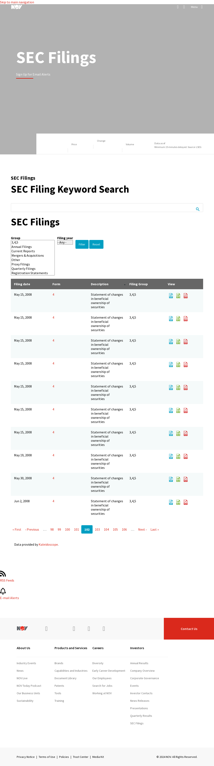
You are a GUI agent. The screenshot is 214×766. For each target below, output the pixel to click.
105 (115, 529)
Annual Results (139, 663)
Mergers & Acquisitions (29, 255)
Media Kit (98, 757)
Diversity (97, 663)
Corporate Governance (144, 678)
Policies (64, 757)
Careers (97, 648)
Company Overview (142, 671)
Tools (58, 693)
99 (59, 529)
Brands (59, 663)
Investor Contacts (141, 693)
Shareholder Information (145, 731)
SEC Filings (137, 723)
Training (59, 701)
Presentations (139, 708)
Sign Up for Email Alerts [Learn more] (33, 74)
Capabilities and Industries (71, 671)
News (20, 671)
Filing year (65, 238)
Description (99, 284)
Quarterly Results (141, 716)
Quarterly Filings (29, 268)
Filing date (22, 284)
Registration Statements (29, 273)
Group (15, 238)
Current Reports (29, 251)
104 (106, 529)
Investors (137, 648)
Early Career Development (108, 671)
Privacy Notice (26, 757)
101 (76, 529)
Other (29, 260)
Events (134, 686)
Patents (59, 686)
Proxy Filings (29, 264)
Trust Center (80, 757)
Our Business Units (28, 693)
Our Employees (102, 678)
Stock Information (141, 738)
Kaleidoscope (48, 544)
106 (124, 529)
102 (86, 529)
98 (52, 529)
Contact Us (189, 629)
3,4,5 (29, 242)
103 (97, 529)
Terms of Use (47, 757)
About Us (23, 648)
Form (56, 284)
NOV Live (22, 678)
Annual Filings (29, 247)
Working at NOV (102, 693)
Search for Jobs (102, 686)
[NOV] (17, 6)
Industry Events (26, 663)
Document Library (65, 678)
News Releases (139, 701)
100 (67, 529)
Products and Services (71, 648)
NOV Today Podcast (29, 686)
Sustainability (25, 701)
